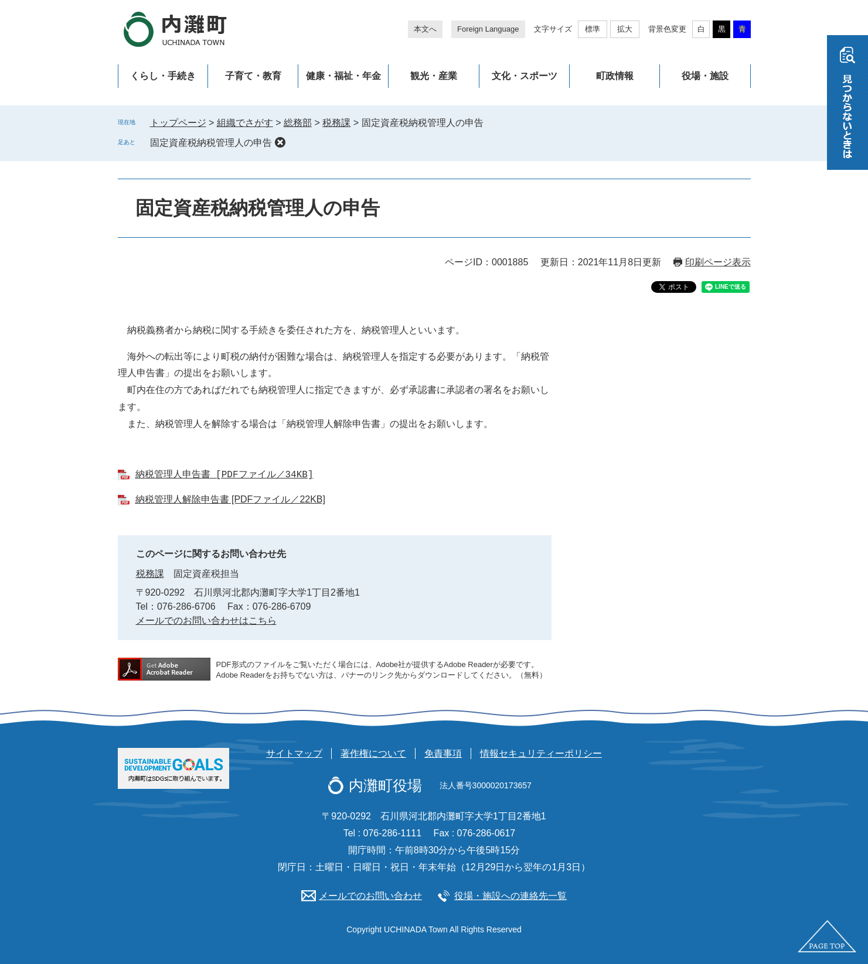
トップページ (178, 123)
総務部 (298, 123)
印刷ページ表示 (718, 262)
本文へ (425, 29)
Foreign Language (488, 29)
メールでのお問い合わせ (370, 896)
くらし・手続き (163, 76)
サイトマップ (294, 753)
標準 (592, 29)
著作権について (373, 753)
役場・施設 (705, 76)
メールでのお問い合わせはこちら (206, 620)
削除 (280, 142)
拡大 (624, 29)
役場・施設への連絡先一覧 (510, 896)
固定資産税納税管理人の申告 (211, 143)
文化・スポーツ (524, 76)
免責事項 (443, 753)
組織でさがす (245, 123)
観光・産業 (433, 76)
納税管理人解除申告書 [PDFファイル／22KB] (230, 499)
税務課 (336, 123)
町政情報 (615, 76)
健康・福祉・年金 (343, 76)
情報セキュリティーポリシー (541, 753)
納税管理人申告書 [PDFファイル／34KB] (224, 475)
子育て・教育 (253, 76)
